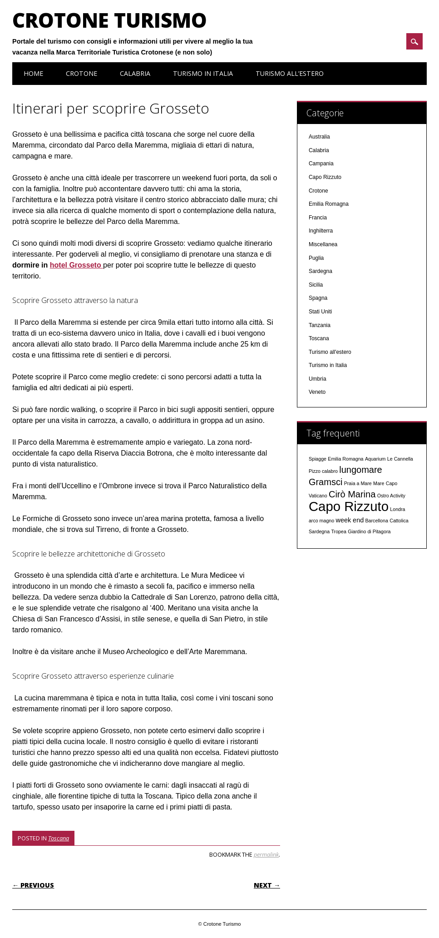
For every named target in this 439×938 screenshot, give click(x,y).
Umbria (317, 379)
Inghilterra (321, 231)
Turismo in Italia (203, 73)
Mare (378, 483)
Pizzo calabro (323, 471)
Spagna (318, 298)
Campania (321, 163)
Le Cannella (400, 459)
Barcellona (376, 520)
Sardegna (320, 271)
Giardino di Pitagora (369, 531)
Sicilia (316, 285)
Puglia (316, 258)
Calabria (135, 73)
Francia (318, 217)
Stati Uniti (320, 311)
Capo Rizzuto (325, 177)
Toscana (58, 838)
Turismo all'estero (330, 352)
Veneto (317, 392)
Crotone (81, 73)
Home (33, 73)
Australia (319, 137)
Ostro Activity (391, 495)
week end (350, 520)
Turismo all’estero (290, 73)
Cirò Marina (352, 494)
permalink (266, 854)
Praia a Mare (358, 483)
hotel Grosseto (76, 265)
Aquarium (375, 459)
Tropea (338, 531)
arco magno (321, 520)
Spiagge (317, 459)
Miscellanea (323, 244)
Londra (397, 509)
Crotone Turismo (109, 20)
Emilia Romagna (329, 204)
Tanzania (319, 325)
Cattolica (399, 520)
